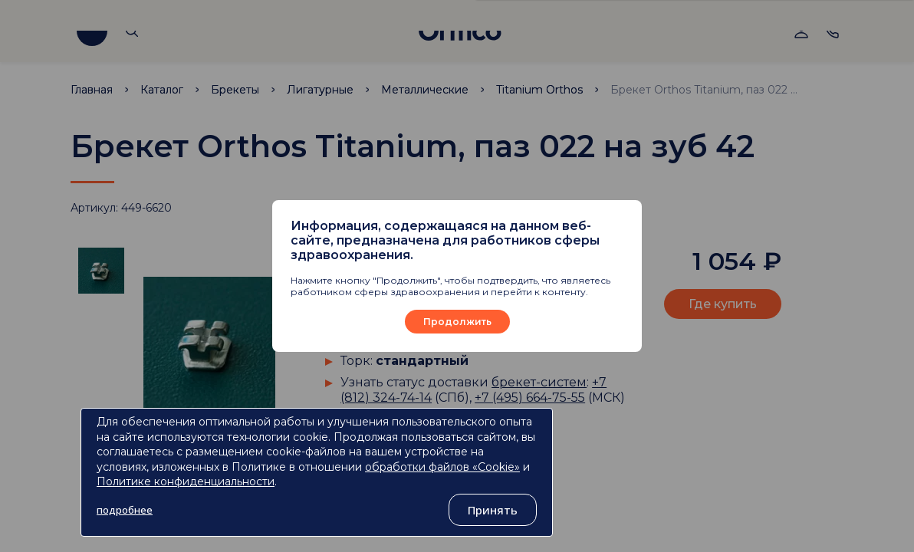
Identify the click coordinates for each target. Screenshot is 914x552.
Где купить (723, 304)
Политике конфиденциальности (186, 481)
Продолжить (457, 321)
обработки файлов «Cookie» (442, 467)
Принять (493, 510)
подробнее (125, 510)
